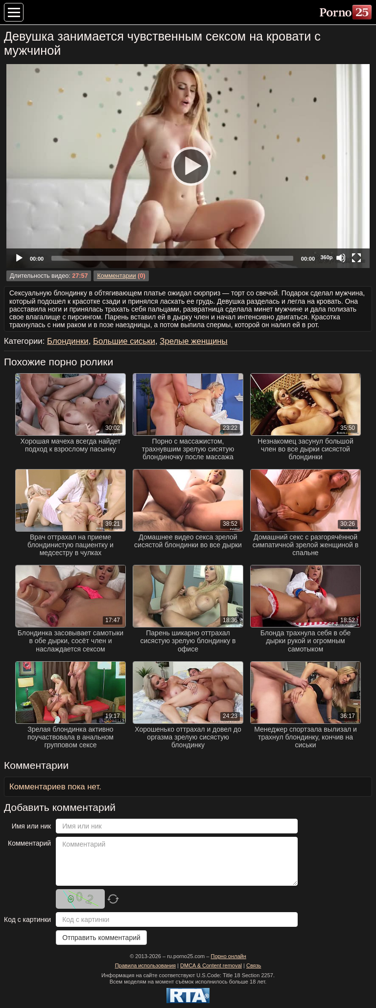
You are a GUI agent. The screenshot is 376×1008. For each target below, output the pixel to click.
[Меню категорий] (14, 12)
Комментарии (116, 275)
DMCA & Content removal (211, 965)
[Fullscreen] (356, 257)
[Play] (188, 165)
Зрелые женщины (193, 341)
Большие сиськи (124, 341)
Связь (253, 965)
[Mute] (340, 257)
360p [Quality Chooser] (326, 257)
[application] (188, 166)
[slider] (172, 258)
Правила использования (145, 965)
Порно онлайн (228, 956)
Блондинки (68, 341)
